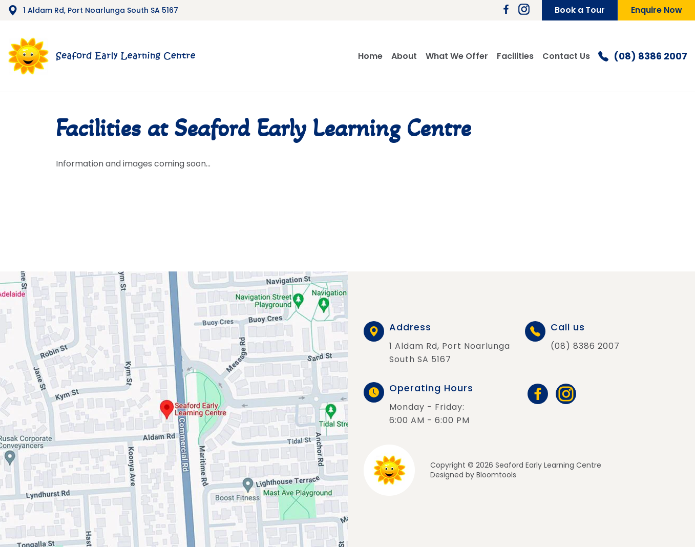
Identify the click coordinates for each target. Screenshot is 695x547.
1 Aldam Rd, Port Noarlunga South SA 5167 (93, 10)
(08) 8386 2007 (642, 56)
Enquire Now (656, 10)
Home (370, 56)
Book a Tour (580, 10)
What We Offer (457, 56)
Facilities (515, 56)
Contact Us (566, 56)
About (404, 56)
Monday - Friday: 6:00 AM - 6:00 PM (431, 405)
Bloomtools (496, 475)
